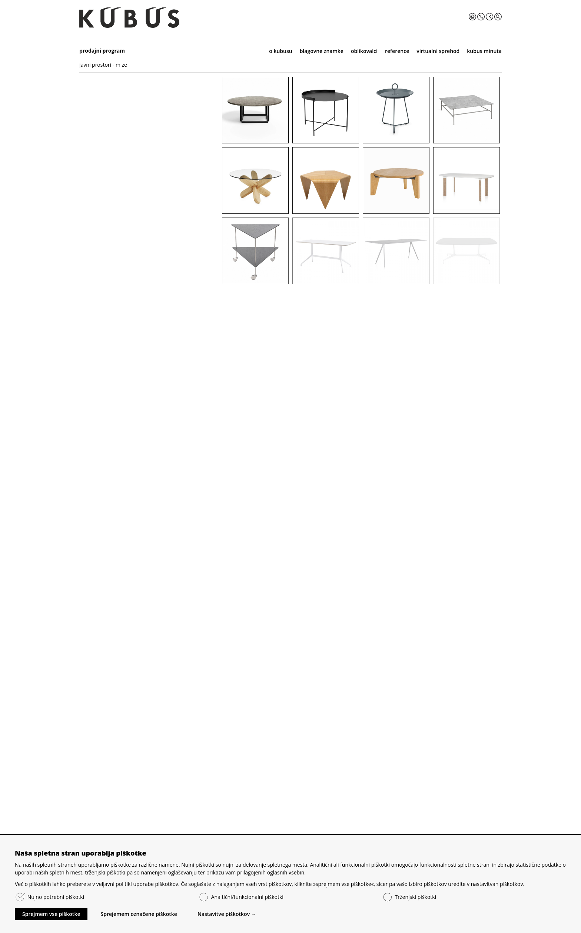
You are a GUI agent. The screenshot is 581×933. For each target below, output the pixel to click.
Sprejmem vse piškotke (51, 913)
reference (397, 50)
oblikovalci (364, 50)
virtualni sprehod (437, 50)
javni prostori (95, 64)
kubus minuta (484, 50)
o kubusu (280, 50)
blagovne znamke (321, 50)
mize (121, 64)
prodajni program (102, 50)
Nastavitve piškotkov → (226, 913)
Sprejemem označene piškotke (138, 913)
